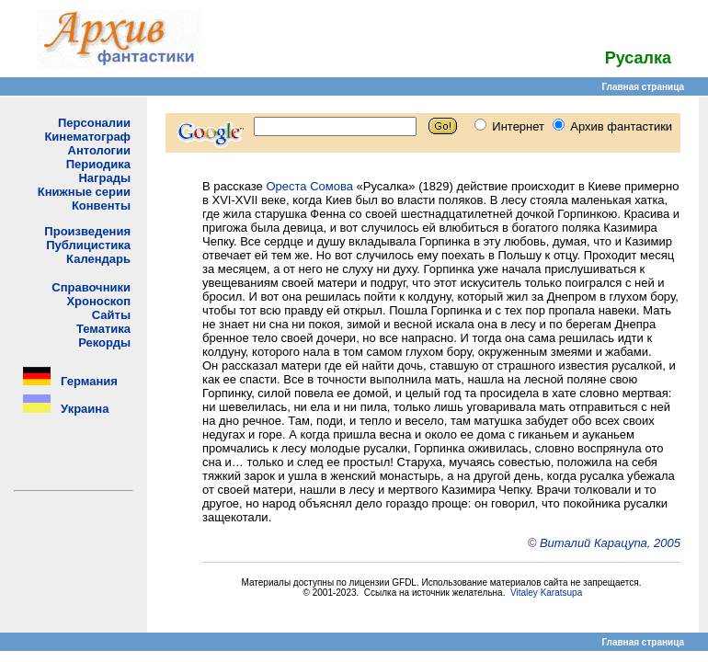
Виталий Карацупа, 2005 (610, 543)
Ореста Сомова (309, 186)
